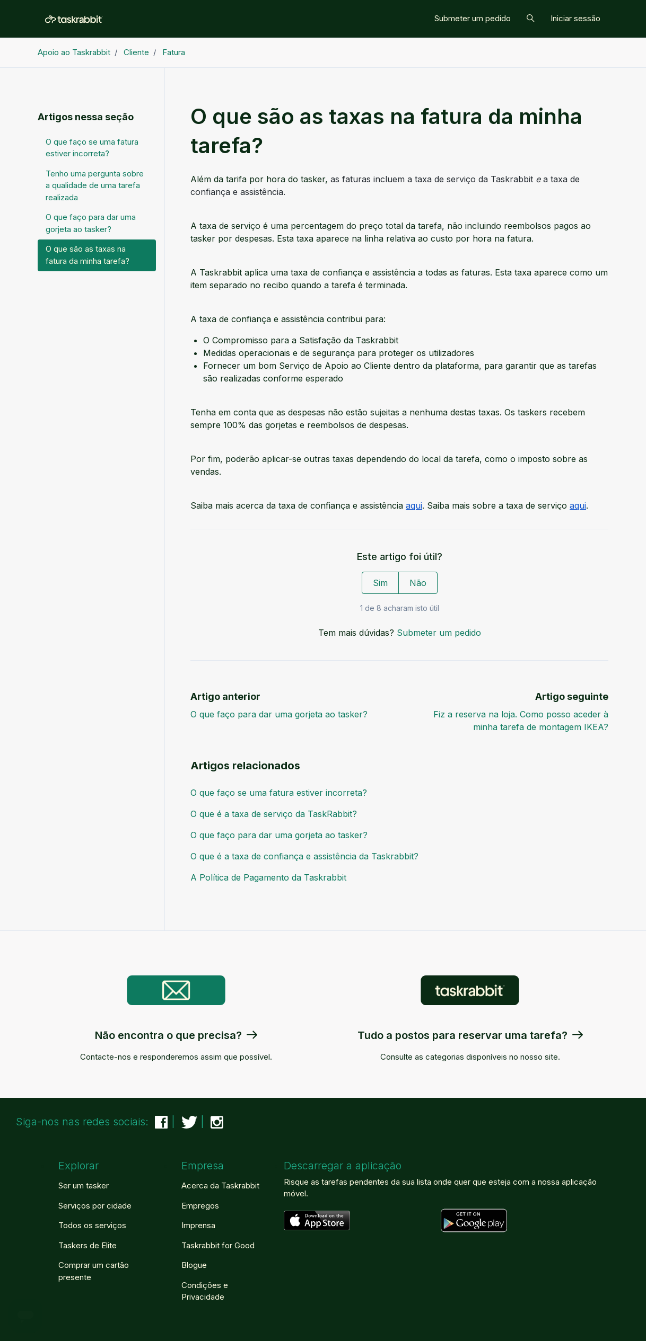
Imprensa (198, 1225)
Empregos (200, 1206)
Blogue (194, 1265)
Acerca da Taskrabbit (220, 1185)
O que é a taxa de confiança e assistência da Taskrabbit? (304, 856)
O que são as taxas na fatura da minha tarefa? (87, 255)
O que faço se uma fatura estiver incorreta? (278, 792)
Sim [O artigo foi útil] (380, 583)
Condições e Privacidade (204, 1291)
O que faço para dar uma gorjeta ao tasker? (279, 714)
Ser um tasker (83, 1185)
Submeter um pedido (472, 18)
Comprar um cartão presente (93, 1271)
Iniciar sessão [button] (575, 18)
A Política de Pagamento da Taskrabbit (268, 877)
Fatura (173, 52)
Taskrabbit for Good (218, 1245)
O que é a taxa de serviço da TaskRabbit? (273, 814)
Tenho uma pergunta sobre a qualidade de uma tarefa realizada (95, 185)
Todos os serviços (92, 1225)
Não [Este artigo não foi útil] (417, 583)
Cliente (136, 52)
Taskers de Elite (87, 1245)
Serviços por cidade (95, 1206)
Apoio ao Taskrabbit (74, 52)
